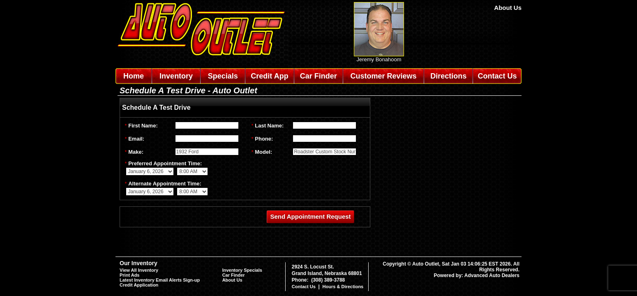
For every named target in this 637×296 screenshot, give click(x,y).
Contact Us (497, 76)
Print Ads (130, 275)
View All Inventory (139, 270)
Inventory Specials (242, 270)
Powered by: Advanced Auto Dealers (477, 275)
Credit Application (139, 284)
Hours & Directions (343, 286)
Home (133, 76)
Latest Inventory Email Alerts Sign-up (160, 280)
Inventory (176, 76)
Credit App (269, 76)
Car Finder (318, 76)
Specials (223, 76)
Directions (448, 76)
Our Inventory (138, 263)
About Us (508, 7)
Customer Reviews (383, 76)
